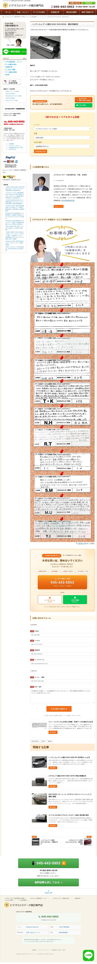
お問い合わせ (12, 149)
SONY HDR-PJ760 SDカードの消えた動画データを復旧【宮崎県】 (14, 228)
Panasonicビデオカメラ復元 (14, 96)
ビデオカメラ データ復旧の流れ (61, 898)
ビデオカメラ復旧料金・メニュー (38, 898)
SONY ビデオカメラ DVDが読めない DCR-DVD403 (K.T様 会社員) (14, 248)
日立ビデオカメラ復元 (12, 100)
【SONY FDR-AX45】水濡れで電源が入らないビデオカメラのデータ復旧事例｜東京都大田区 (15, 188)
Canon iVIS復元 (10, 93)
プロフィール (58, 206)
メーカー (37, 124)
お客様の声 (81, 543)
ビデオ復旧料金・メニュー (13, 62)
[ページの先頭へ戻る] (48, 891)
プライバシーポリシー (15, 145)
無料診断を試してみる (48, 882)
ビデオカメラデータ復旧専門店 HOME (14, 898)
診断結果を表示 (40, 151)
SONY (43, 741)
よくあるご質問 (10, 69)
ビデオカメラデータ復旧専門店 (36, 954)
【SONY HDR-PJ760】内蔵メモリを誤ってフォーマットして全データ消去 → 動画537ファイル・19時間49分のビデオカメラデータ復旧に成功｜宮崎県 (14, 235)
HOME (7, 74)
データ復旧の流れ (11, 64)
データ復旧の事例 (11, 72)
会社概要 (11, 144)
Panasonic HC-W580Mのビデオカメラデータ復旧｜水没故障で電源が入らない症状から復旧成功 (14, 222)
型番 (35, 133)
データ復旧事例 (22, 900)
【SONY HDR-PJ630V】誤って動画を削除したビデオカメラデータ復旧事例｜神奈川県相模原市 (14, 201)
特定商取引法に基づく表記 (16, 147)
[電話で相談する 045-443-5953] (48, 863)
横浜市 (50, 741)
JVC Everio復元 (10, 98)
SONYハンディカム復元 (12, 91)
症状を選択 (38, 142)
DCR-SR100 (35, 741)
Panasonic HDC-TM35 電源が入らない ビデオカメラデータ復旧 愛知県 (14, 243)
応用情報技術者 (68, 200)
